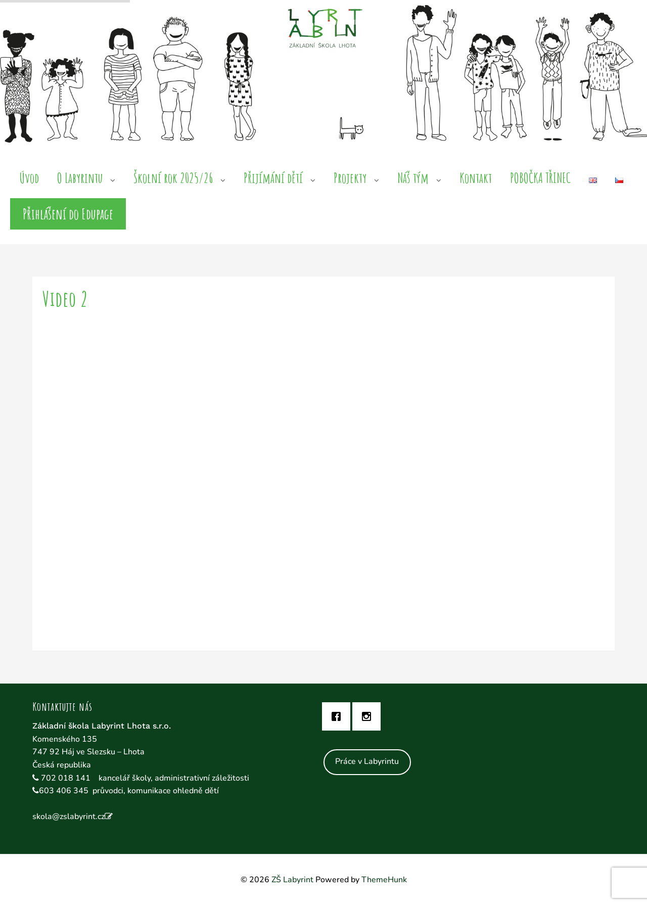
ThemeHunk (384, 879)
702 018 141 (67, 778)
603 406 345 (63, 790)
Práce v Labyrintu (367, 761)
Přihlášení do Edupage (68, 214)
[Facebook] (339, 716)
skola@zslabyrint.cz (68, 816)
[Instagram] (369, 716)
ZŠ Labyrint (292, 879)
